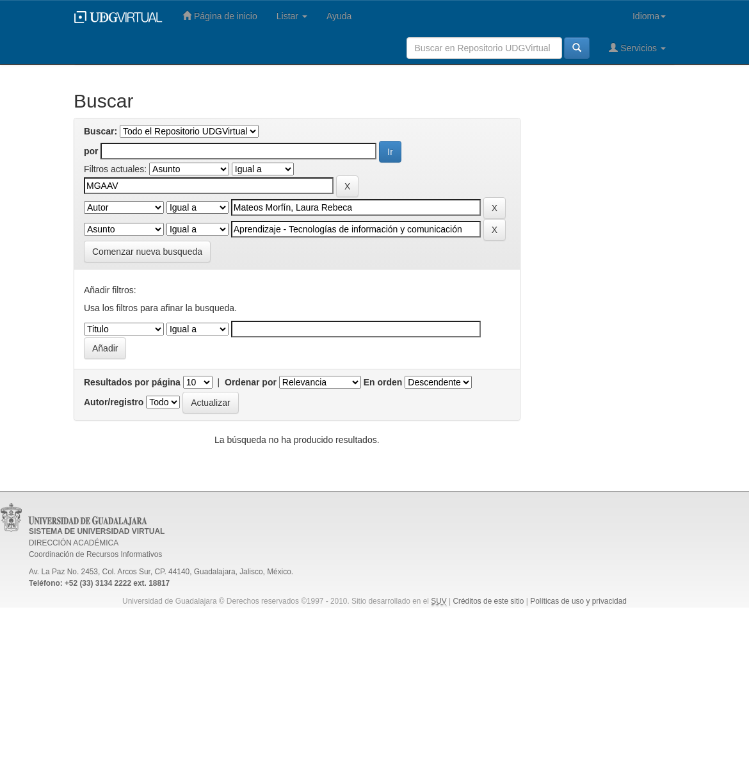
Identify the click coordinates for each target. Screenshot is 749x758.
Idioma (649, 16)
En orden (383, 382)
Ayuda (338, 16)
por (91, 151)
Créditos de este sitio (488, 601)
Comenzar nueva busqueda (147, 251)
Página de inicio (219, 15)
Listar (292, 16)
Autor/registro (113, 402)
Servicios (637, 47)
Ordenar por (251, 382)
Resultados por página (132, 382)
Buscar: (100, 131)
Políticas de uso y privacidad (578, 601)
